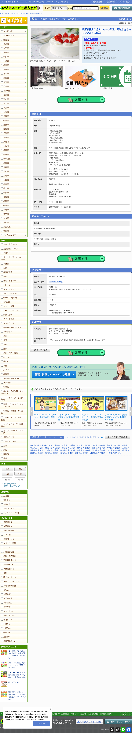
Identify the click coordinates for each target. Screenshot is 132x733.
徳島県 (5, 184)
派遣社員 (6, 504)
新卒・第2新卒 (8, 615)
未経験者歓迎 (7, 552)
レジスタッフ (7, 323)
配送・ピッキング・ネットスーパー (12, 405)
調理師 (5, 374)
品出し (5, 361)
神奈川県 (6, 91)
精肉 (4, 344)
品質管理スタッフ (9, 249)
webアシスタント (9, 298)
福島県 (5, 65)
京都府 (5, 142)
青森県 (5, 44)
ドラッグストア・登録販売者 (12, 399)
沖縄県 (5, 231)
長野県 (5, 116)
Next (131, 411)
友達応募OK (7, 564)
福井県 (5, 108)
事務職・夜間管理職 (10, 378)
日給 (7, 474)
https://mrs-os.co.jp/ (56, 282)
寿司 (4, 276)
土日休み (6, 628)
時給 (7, 469)
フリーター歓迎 (8, 543)
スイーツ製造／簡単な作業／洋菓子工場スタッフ (27, 13)
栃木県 (5, 74)
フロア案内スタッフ (10, 244)
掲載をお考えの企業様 (78, 714)
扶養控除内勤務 (8, 586)
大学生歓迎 (6, 598)
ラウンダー (6, 332)
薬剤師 (5, 454)
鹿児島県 (6, 227)
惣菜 (4, 349)
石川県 (5, 104)
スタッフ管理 (7, 306)
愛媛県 (5, 193)
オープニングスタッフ (11, 581)
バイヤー (6, 370)
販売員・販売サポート (11, 327)
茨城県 (5, 69)
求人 (7, 13)
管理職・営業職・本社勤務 (12, 412)
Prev (31, 411)
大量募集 (6, 624)
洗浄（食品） (7, 315)
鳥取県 (5, 163)
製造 (4, 450)
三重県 (5, 133)
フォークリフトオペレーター (12, 258)
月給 (20, 469)
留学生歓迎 (6, 607)
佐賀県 (5, 205)
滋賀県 (5, 137)
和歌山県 (6, 159)
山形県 (5, 61)
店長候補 (6, 383)
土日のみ (6, 637)
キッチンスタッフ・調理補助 (12, 425)
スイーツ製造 (7, 319)
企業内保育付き (8, 641)
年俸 (20, 474)
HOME (2, 13)
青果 (4, 340)
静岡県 (5, 125)
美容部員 (6, 302)
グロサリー (6, 253)
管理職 (5, 387)
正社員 (5, 496)
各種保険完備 (7, 539)
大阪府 (5, 146)
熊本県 (5, 214)
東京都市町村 (7, 35)
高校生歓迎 (6, 603)
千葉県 (5, 86)
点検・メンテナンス (10, 310)
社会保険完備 (7, 531)
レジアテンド (7, 289)
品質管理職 (6, 272)
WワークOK (7, 611)
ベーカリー (6, 357)
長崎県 (5, 210)
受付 (4, 458)
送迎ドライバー (8, 281)
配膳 (4, 268)
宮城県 (5, 52)
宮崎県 (5, 222)
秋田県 (5, 57)
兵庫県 (5, 150)
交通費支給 (6, 526)
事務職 (5, 264)
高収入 (5, 590)
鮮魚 (4, 336)
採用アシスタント (9, 293)
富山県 (5, 99)
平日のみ (6, 632)
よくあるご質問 (125, 2)
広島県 (5, 176)
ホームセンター (8, 441)
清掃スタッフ (7, 437)
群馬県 (5, 78)
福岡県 (5, 201)
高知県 (5, 197)
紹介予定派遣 (7, 508)
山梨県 (5, 112)
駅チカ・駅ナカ (8, 577)
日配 (4, 366)
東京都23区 (7, 31)
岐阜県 (5, 120)
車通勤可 (6, 594)
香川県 (5, 188)
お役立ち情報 (111, 2)
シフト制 (6, 535)
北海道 (5, 40)
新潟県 (5, 95)
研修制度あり (7, 569)
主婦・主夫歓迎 (8, 556)
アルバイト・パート (10, 513)
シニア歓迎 (6, 547)
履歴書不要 (6, 522)
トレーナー (6, 285)
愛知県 (5, 129)
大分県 (5, 218)
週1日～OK (6, 620)
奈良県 (5, 154)
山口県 (5, 180)
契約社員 (6, 500)
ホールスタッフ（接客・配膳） (12, 418)
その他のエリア (8, 235)
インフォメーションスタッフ (12, 432)
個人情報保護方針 (106, 714)
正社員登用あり (8, 560)
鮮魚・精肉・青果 (9, 353)
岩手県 (5, 48)
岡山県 (5, 171)
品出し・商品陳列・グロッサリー (12, 392)
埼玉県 (5, 82)
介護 (4, 446)
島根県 (5, 167)
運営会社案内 (97, 2)
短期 (4, 573)
